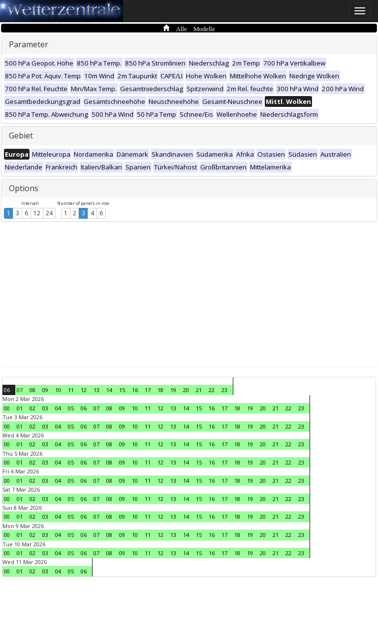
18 (160, 390)
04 (58, 408)
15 (122, 390)
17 (148, 390)
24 (49, 213)
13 (96, 390)
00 (7, 408)
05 (71, 408)
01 (20, 408)
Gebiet (21, 135)
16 (135, 390)
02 (32, 408)
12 (36, 213)
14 (109, 390)
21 (199, 390)
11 (71, 390)
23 (224, 390)
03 (45, 408)
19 (173, 390)
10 (58, 390)
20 (186, 390)
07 (20, 390)
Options (23, 188)
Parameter (28, 44)
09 (45, 390)
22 (212, 390)
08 (32, 390)
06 (7, 390)
